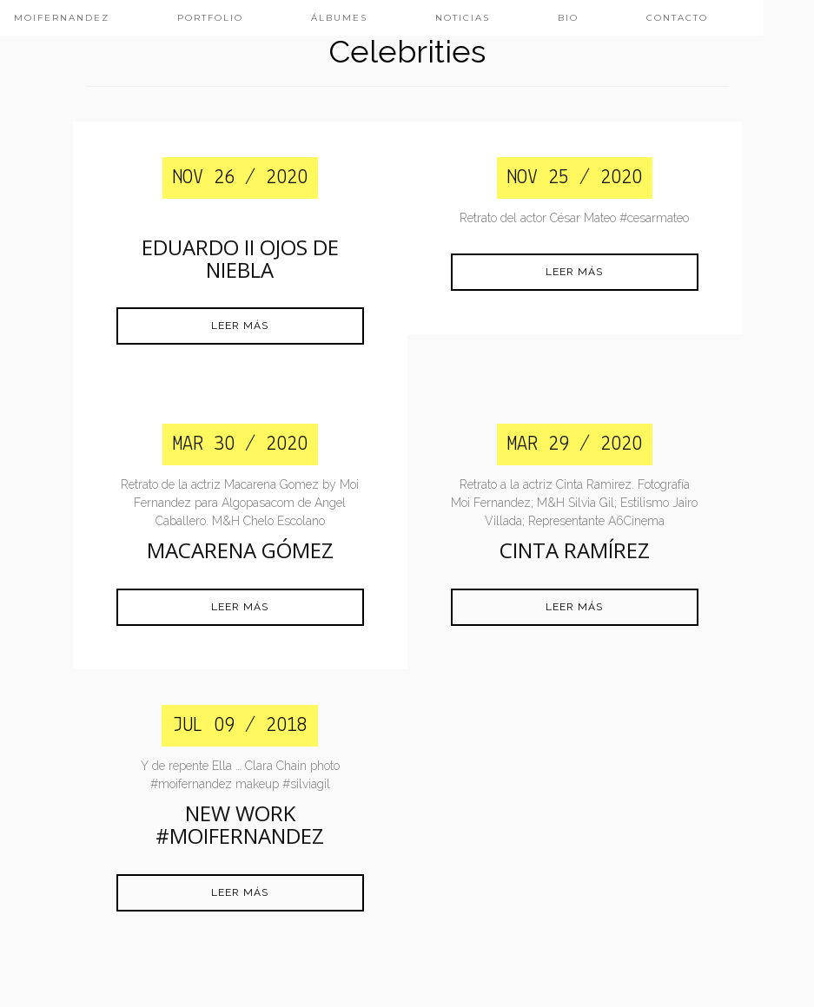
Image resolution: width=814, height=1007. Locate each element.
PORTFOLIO (210, 17)
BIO (568, 17)
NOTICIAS (462, 17)
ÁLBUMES (339, 17)
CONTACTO (677, 17)
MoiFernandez (61, 17)
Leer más (239, 325)
